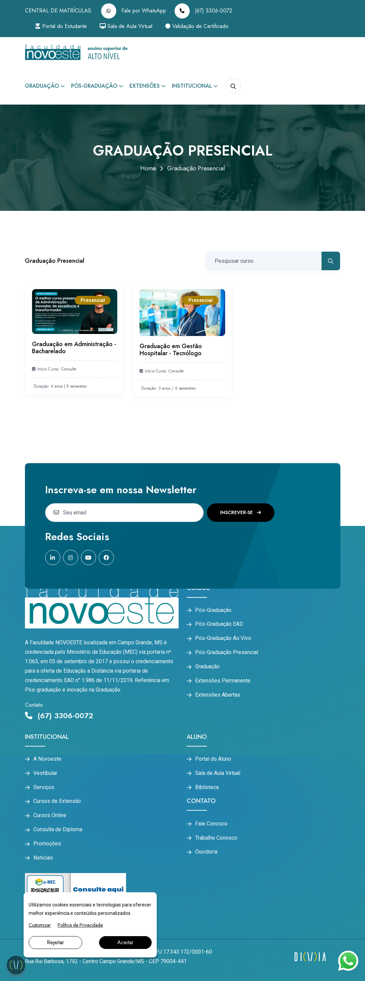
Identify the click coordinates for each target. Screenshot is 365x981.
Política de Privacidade (80, 925)
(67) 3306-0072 (203, 11)
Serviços (43, 787)
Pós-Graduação (94, 86)
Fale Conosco (211, 824)
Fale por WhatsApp (133, 11)
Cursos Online (49, 815)
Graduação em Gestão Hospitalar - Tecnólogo (171, 350)
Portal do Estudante (61, 26)
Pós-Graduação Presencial (226, 652)
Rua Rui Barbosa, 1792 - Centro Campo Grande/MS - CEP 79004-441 (106, 961)
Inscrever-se (240, 512)
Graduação (42, 86)
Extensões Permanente (222, 681)
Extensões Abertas (217, 695)
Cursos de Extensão (57, 801)
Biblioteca (207, 787)
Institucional (192, 86)
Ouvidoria (206, 852)
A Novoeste (47, 759)
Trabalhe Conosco (216, 838)
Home (148, 168)
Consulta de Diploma (57, 829)
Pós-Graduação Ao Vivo (223, 638)
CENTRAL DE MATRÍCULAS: (59, 11)
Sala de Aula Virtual (126, 26)
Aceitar (125, 942)
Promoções (47, 844)
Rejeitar (55, 942)
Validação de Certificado (197, 26)
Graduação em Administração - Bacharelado (74, 348)
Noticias (43, 858)
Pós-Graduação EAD (219, 624)
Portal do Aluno (213, 759)
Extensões (144, 86)
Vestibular (45, 773)
